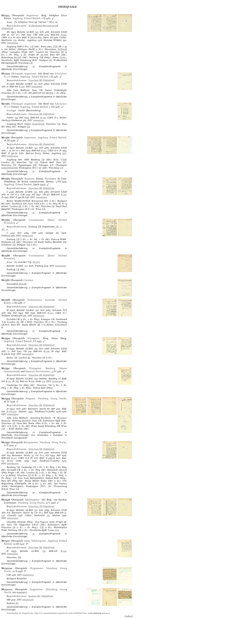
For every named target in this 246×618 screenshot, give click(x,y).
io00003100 (60, 265)
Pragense (23, 398)
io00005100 (12, 553)
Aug (57, 530)
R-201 (43, 117)
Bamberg (50, 368)
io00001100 (36, 86)
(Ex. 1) (58, 226)
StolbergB (62, 49)
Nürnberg (43, 398)
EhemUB (63, 469)
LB (50, 60)
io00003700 (57, 381)
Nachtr (10, 117)
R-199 (63, 34)
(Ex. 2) (4, 229)
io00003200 (27, 235)
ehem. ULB (52, 46)
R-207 (14, 458)
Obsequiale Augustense (23, 73)
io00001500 (38, 120)
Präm (30, 203)
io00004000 (12, 463)
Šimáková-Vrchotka (45, 411)
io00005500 (28, 599)
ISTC (3, 42)
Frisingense (25, 338)
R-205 (8, 381)
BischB (17, 57)
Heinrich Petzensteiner (37, 371)
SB (62, 51)
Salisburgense (25, 499)
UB (32, 46)
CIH (22, 194)
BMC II (26, 37)
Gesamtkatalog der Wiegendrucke (20, 613)
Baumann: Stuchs (37, 408)
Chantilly (11, 515)
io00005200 (28, 574)
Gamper (49, 232)
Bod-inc (30, 153)
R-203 (63, 194)
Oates (38, 381)
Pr (14, 37)
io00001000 (12, 42)
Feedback (128, 616)
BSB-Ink (55, 34)
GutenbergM (38, 123)
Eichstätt (50, 299)
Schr (42, 32)
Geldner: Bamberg (48, 378)
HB (34, 165)
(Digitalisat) (29, 27)
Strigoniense (29, 568)
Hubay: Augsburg (27, 40)
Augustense (25, 15)
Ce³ (12, 34)
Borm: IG (48, 37)
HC (8, 32)
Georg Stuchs (58, 398)
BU (17, 603)
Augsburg (17, 18)
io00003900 (12, 414)
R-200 (22, 86)
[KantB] (23, 283)
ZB (13, 244)
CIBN (4, 37)
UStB (63, 159)
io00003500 (38, 315)
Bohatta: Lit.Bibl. (25, 32)
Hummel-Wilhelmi (53, 40)
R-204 (50, 312)
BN (64, 162)
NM (9, 426)
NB (43, 209)
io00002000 (12, 156)
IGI (33, 194)
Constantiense (28, 219)
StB (64, 242)
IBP (53, 408)
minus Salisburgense (28, 540)
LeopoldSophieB (9, 167)
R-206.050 (11, 411)
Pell (23, 34)
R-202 (43, 150)
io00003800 (27, 354)
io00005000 (12, 518)
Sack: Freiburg (36, 265)
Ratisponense (24, 442)
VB (44, 194)
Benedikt (5, 420)
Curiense (21, 280)
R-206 (46, 351)
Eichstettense (27, 299)
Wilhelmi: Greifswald (11, 315)
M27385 (36, 262)
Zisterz (63, 57)
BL (46, 51)
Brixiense (22, 178)
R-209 (63, 551)
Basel (51, 219)
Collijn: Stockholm (35, 515)
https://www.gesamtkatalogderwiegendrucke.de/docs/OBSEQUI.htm (60, 613)
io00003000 (41, 197)
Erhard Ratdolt (32, 18)
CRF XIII (38, 34)
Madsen (23, 411)
